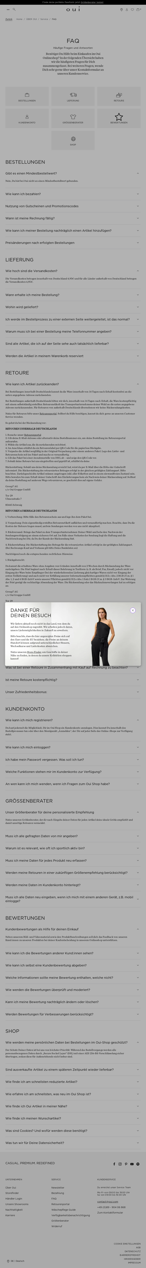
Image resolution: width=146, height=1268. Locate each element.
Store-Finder (34, 652)
